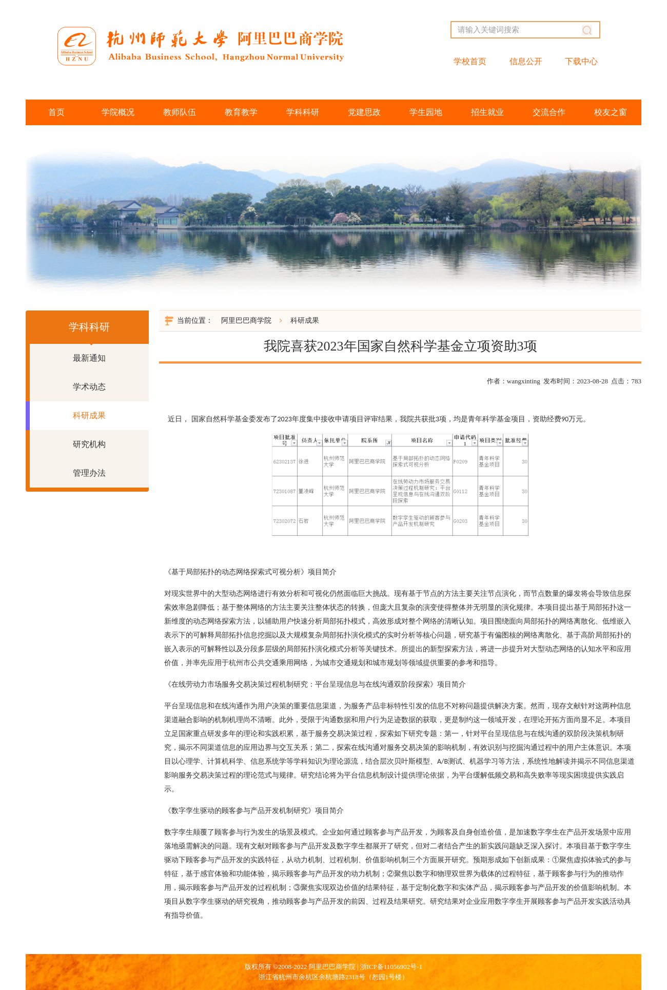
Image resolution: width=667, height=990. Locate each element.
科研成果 (89, 415)
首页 (56, 112)
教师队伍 (179, 112)
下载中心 (581, 61)
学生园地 (425, 112)
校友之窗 (610, 112)
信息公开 (525, 61)
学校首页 (470, 61)
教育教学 (241, 112)
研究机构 (89, 444)
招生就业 (487, 112)
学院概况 (118, 112)
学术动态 (89, 386)
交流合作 (549, 112)
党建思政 (364, 112)
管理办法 (89, 473)
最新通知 (89, 358)
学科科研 (302, 112)
